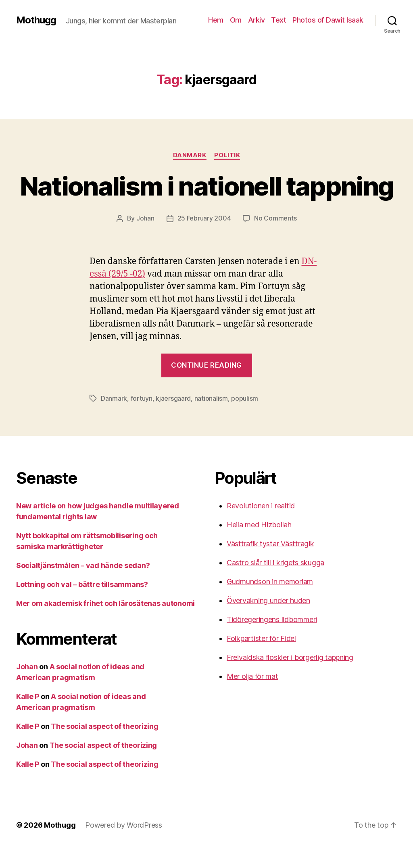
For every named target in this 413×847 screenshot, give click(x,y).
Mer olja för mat (252, 675)
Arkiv (256, 20)
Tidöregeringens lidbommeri (272, 618)
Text (278, 20)
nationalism (211, 398)
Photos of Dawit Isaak (327, 20)
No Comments (275, 218)
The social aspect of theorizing (105, 725)
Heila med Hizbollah (259, 524)
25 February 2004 (204, 218)
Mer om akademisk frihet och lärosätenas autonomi (105, 602)
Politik (227, 155)
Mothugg (36, 20)
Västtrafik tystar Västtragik (270, 543)
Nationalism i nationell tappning (206, 186)
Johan (145, 218)
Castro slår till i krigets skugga (275, 562)
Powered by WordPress (123, 824)
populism (244, 398)
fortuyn (141, 398)
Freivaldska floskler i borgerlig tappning (290, 656)
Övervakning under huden (268, 599)
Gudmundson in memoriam (270, 580)
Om (236, 20)
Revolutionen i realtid (261, 505)
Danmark (189, 155)
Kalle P (27, 695)
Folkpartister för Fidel (261, 637)
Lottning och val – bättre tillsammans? (82, 583)
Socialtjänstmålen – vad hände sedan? (83, 564)
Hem (215, 20)
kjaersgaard (173, 398)
